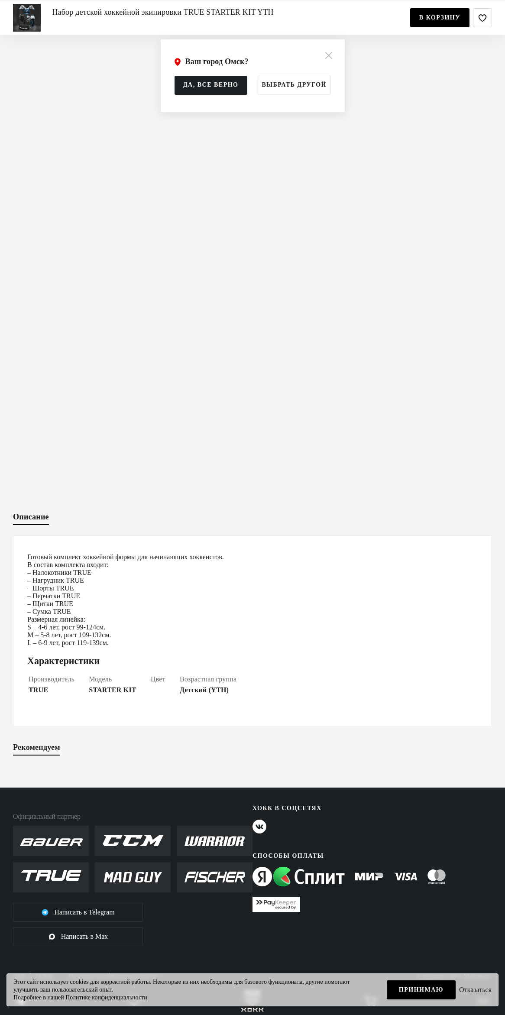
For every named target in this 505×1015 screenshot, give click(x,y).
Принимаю (421, 989)
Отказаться (475, 989)
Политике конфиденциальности (106, 997)
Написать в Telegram (78, 912)
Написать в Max (78, 936)
